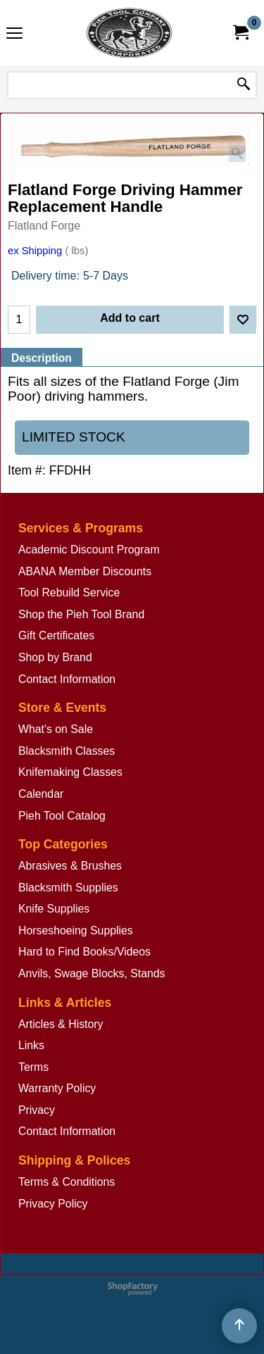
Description (41, 358)
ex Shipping (35, 250)
